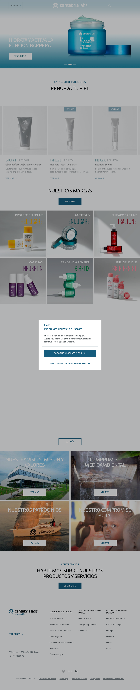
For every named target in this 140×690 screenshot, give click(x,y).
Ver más (70, 442)
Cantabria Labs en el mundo (117, 612)
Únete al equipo (56, 654)
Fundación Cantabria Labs (60, 630)
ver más (105, 492)
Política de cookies (79, 678)
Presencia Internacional (115, 618)
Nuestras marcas (84, 618)
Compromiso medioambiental (62, 642)
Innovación (82, 630)
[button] (65, 64)
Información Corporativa (113, 678)
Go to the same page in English (70, 353)
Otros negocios (56, 636)
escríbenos (15, 634)
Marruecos (110, 636)
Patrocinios (54, 648)
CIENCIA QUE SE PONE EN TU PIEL (89, 612)
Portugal (109, 630)
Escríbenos (70, 586)
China (108, 648)
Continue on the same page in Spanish (70, 363)
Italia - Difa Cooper (114, 624)
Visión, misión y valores (59, 624)
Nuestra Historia (56, 618)
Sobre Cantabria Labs (61, 612)
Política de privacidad (47, 678)
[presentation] (4, 34)
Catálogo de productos (87, 624)
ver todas (70, 202)
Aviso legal (64, 678)
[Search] (109, 5)
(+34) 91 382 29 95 (16, 656)
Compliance (95, 678)
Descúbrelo (20, 56)
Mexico (109, 642)
